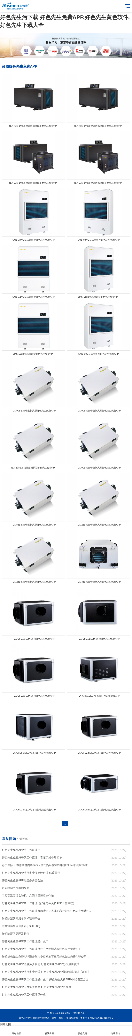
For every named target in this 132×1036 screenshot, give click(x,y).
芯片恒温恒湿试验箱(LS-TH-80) (21, 926)
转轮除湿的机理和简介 (15, 888)
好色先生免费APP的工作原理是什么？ (25, 941)
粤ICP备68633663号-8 (101, 1017)
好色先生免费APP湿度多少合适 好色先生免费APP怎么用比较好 (40, 964)
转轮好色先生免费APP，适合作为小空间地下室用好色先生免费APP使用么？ (47, 956)
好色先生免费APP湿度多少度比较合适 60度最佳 (31, 872)
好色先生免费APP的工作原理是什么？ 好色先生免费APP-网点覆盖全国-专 (47, 979)
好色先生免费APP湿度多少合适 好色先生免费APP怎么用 (36, 987)
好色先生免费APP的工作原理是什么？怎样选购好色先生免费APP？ (41, 948)
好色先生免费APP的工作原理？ (21, 849)
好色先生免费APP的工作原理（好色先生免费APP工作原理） (39, 903)
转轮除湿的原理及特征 (15, 933)
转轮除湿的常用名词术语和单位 (21, 918)
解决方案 (49, 1031)
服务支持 (82, 1031)
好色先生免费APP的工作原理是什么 (24, 994)
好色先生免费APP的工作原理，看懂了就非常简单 (32, 857)
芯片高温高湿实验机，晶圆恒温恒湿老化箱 (28, 895)
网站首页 (16, 1031)
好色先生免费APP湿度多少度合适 (22, 880)
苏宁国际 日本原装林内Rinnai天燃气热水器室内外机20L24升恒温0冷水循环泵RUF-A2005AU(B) (47, 865)
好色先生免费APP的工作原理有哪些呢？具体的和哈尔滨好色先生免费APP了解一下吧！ (47, 910)
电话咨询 (115, 1031)
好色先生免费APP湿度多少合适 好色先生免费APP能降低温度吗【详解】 (46, 971)
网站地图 (5, 1024)
